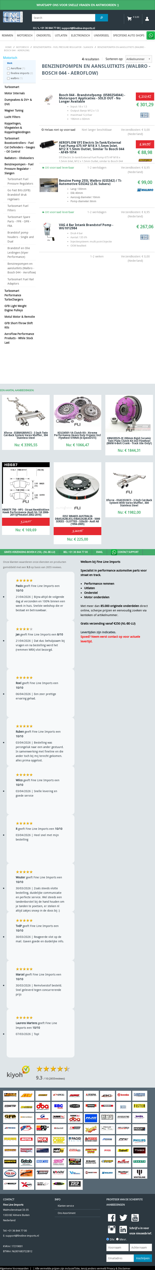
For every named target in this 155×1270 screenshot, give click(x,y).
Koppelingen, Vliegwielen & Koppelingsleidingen (17, 127)
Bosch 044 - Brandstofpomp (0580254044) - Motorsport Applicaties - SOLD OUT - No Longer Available (92, 98)
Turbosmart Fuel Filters (17, 208)
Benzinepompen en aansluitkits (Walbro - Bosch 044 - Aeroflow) (21, 268)
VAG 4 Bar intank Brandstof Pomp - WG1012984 (86, 226)
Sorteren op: (129, 59)
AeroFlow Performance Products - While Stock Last (19, 338)
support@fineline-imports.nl (22, 1235)
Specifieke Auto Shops (128, 35)
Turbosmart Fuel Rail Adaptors (20, 281)
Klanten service (66, 1205)
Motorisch (24, 35)
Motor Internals (14, 93)
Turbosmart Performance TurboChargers (13, 295)
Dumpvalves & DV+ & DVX (18, 102)
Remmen (7, 35)
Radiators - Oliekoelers (19, 158)
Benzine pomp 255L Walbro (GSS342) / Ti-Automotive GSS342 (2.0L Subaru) (90, 182)
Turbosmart (11, 87)
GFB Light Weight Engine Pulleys (15, 308)
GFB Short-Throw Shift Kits (18, 325)
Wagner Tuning (13, 110)
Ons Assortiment (66, 1213)
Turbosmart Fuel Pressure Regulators (20, 181)
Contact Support (124, 552)
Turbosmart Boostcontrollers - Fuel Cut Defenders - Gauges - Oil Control (19, 144)
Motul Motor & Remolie (19, 317)
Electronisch (80, 35)
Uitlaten (61, 35)
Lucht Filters (12, 117)
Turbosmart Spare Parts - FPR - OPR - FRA (19, 221)
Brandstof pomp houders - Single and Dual (20, 237)
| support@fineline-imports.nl (77, 28)
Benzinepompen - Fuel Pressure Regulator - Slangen (19, 168)
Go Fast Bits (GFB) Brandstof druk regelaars (18, 194)
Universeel (101, 35)
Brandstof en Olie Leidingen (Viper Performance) (18, 252)
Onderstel (43, 35)
